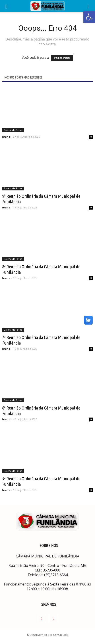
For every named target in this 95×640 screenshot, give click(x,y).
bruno (6, 136)
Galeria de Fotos (13, 130)
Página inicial (62, 58)
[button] (89, 6)
